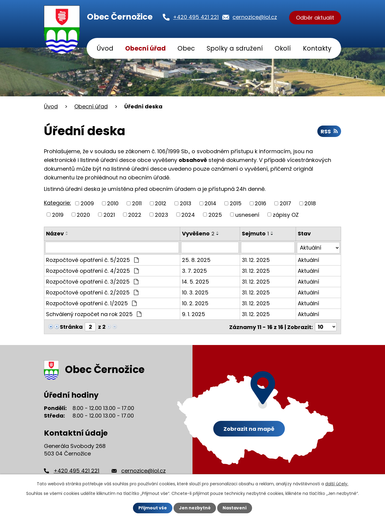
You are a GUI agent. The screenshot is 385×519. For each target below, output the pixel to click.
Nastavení (235, 508)
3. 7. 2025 (194, 270)
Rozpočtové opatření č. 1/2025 (91, 303)
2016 (260, 203)
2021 (109, 214)
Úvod (105, 48)
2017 (285, 203)
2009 (87, 203)
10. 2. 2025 (195, 303)
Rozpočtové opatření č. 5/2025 (92, 259)
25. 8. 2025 (196, 259)
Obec (186, 48)
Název (55, 233)
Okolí (283, 48)
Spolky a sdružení (235, 48)
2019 (57, 214)
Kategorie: (57, 203)
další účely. (336, 484)
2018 (310, 203)
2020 (83, 214)
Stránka (71, 326)
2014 (210, 203)
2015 (236, 203)
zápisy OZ (286, 214)
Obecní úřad (145, 48)
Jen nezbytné (195, 508)
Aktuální (308, 259)
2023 (161, 214)
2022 (134, 214)
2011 (137, 203)
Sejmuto (255, 233)
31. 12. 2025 (256, 259)
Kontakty (317, 48)
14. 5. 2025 (195, 281)
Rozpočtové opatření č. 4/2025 (92, 270)
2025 (215, 214)
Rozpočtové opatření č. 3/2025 (92, 281)
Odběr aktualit (315, 17)
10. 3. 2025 (195, 292)
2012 (160, 203)
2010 (113, 203)
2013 (185, 203)
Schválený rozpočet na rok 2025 (93, 314)
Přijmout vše (152, 508)
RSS (329, 131)
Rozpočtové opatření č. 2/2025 (92, 292)
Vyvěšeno (198, 233)
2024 (188, 214)
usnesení (247, 214)
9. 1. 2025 (193, 314)
